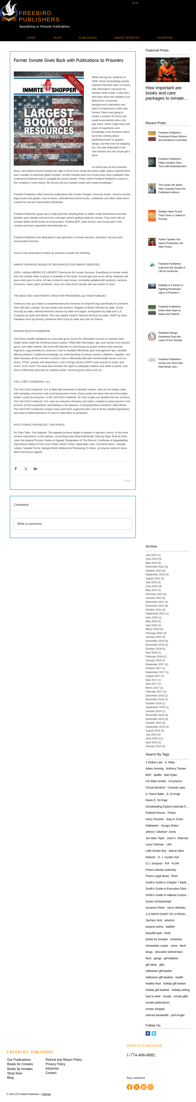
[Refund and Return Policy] (63, 1060)
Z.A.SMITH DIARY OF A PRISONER (168, 914)
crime (174, 945)
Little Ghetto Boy (156, 850)
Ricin (174, 876)
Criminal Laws (176, 787)
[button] (141, 3)
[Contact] (59, 1073)
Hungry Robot (169, 825)
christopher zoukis (157, 945)
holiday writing (181, 989)
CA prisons (175, 781)
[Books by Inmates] (21, 1069)
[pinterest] (144, 1087)
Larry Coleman (155, 844)
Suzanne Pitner (155, 907)
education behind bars (169, 951)
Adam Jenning (155, 768)
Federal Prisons (155, 812)
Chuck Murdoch (155, 787)
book (168, 933)
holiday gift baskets (157, 989)
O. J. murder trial (168, 857)
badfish (170, 926)
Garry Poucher (155, 819)
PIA (167, 863)
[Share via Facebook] (16, 468)
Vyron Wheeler (176, 907)
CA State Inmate (156, 781)
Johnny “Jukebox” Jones (161, 831)
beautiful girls (154, 933)
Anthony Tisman (176, 768)
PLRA (175, 863)
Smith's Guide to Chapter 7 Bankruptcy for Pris (168, 882)
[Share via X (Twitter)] (25, 468)
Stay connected (136, 1077)
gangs (158, 958)
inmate (167, 996)
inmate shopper (155, 1009)
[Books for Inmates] (21, 1064)
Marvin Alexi (176, 850)
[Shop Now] (21, 1073)
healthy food (153, 983)
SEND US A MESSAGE (144, 1046)
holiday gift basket (174, 983)
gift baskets (171, 958)
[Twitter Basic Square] (154, 1033)
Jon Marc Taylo (155, 838)
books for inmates (157, 939)
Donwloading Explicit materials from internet (168, 806)
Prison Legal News (157, 876)
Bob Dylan (170, 775)
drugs (149, 951)
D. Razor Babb (155, 794)
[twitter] (137, 1087)
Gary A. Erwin (174, 819)
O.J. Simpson (154, 863)
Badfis (158, 775)
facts (149, 958)
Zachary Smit (154, 920)
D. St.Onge (173, 794)
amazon (169, 920)
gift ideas (151, 964)
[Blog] (21, 1078)
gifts (161, 964)
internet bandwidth (157, 1015)
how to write (153, 996)
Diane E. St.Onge (156, 800)
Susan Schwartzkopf (158, 901)
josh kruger (178, 1015)
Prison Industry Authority (161, 869)
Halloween (152, 825)
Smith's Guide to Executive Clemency (168, 888)
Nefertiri (150, 857)
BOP (149, 775)
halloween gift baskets (159, 977)
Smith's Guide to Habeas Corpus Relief (168, 895)
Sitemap (46, 1094)
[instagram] (151, 1087)
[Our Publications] (21, 1060)
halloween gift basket (159, 970)
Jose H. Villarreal (177, 838)
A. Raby (170, 762)
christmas (176, 939)
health (179, 977)
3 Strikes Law (154, 762)
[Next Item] (183, 70)
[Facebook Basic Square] (148, 1033)
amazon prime (154, 926)
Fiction (172, 812)
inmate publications (158, 1002)
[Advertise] (59, 1068)
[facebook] (130, 1087)
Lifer (169, 844)
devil (183, 945)
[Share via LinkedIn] (35, 468)
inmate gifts (181, 996)
